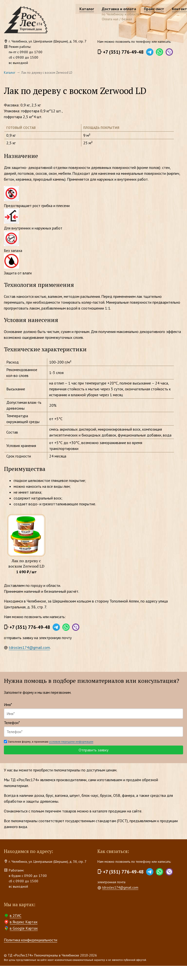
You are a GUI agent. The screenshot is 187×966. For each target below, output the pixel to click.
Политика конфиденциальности (30, 940)
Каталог (77, 8)
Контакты (171, 8)
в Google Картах (24, 928)
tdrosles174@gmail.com (29, 647)
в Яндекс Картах (23, 922)
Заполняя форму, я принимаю (48, 742)
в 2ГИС (15, 915)
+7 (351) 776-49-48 (123, 52)
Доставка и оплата (110, 8)
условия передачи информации (71, 742)
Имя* (8, 704)
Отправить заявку (93, 750)
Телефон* (12, 722)
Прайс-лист (145, 8)
